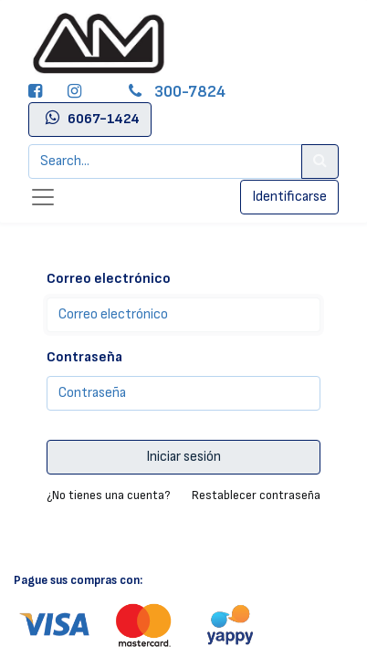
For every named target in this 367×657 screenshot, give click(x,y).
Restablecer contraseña (256, 495)
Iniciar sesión (183, 456)
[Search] (320, 161)
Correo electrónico (109, 278)
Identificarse (289, 196)
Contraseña (84, 357)
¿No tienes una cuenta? (109, 495)
